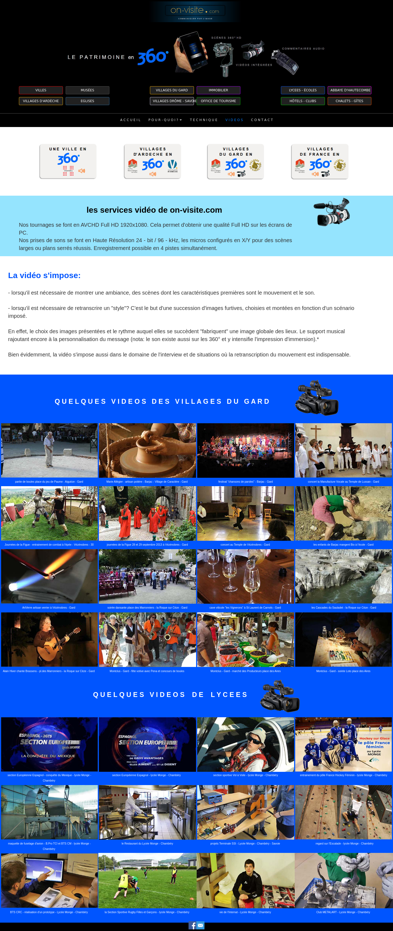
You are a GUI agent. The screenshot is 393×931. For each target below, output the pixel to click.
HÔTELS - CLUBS (303, 101)
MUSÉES (87, 90)
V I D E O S (234, 120)
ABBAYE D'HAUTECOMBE (351, 90)
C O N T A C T (262, 120)
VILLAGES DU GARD (172, 90)
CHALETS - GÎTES (349, 101)
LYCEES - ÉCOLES (303, 90)
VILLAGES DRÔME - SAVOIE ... (173, 101)
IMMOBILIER (218, 90)
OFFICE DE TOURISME (218, 101)
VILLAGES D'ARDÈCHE (41, 101)
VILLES (40, 90)
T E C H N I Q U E (203, 120)
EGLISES (87, 101)
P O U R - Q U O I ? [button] (165, 120)
